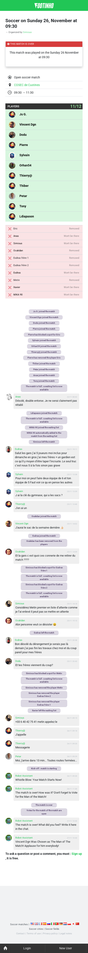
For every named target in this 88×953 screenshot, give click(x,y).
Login (27, 948)
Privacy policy (50, 933)
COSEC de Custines (27, 85)
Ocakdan (18, 250)
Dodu (23, 134)
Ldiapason (26, 216)
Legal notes (65, 933)
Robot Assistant (24, 775)
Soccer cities (36, 929)
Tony (22, 206)
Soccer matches (19, 924)
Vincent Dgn (27, 124)
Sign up (77, 853)
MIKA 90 (17, 294)
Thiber (24, 185)
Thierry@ (25, 175)
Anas (16, 236)
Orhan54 (25, 165)
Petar (23, 196)
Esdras (17, 272)
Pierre (23, 145)
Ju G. (23, 114)
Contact (20, 933)
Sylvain (24, 155)
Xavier (16, 287)
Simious (27, 32)
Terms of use (34, 933)
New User (65, 948)
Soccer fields (52, 929)
